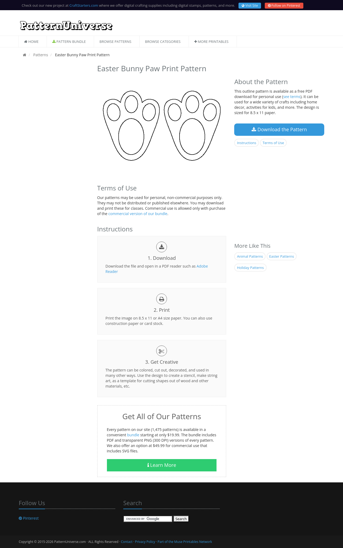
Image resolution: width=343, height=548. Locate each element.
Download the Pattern (279, 129)
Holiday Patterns (250, 267)
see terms (291, 96)
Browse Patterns (115, 41)
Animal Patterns (250, 256)
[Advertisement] (54, 142)
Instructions (246, 142)
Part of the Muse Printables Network (185, 541)
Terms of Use (273, 142)
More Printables (211, 41)
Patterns (40, 54)
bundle (133, 434)
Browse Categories (163, 41)
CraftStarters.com (83, 5)
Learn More (161, 465)
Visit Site (250, 5)
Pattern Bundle (69, 41)
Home (31, 41)
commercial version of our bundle (137, 213)
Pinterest (29, 518)
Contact (126, 541)
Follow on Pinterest (284, 5)
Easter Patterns (281, 256)
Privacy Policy (145, 541)
